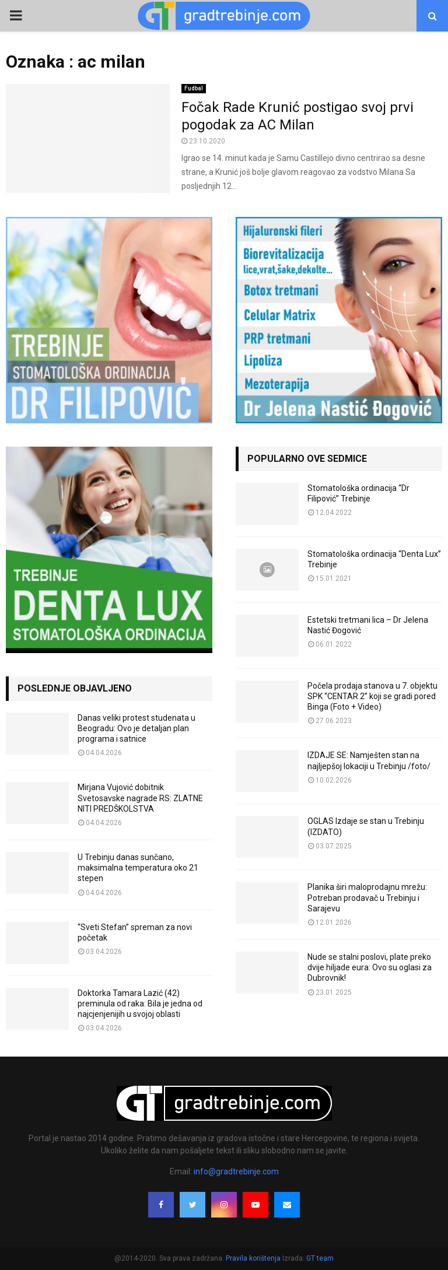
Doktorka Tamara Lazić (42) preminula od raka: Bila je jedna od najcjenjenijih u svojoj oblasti (140, 1003)
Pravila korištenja (254, 1258)
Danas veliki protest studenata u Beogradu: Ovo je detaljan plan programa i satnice (136, 728)
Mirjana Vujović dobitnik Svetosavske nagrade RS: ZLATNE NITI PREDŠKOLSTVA (140, 798)
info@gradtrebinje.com (236, 1171)
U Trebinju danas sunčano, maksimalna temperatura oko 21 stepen (138, 867)
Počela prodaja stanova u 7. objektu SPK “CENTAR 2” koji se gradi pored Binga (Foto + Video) (372, 696)
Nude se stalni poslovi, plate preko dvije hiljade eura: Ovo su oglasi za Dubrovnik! (369, 967)
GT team (320, 1258)
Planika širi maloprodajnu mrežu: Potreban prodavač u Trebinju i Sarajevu (367, 897)
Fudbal (193, 88)
